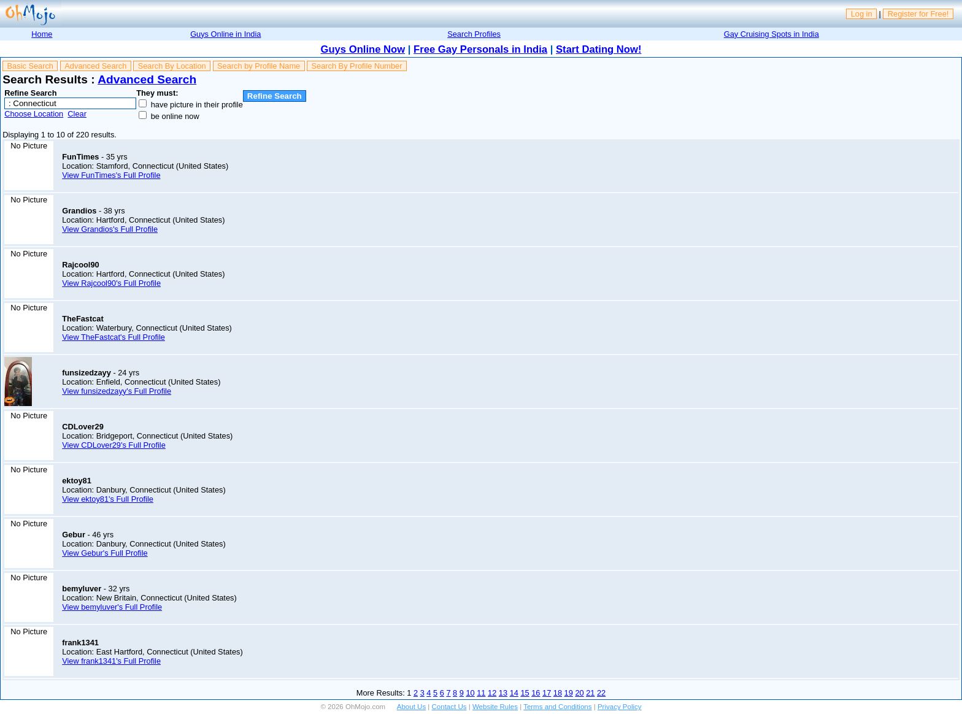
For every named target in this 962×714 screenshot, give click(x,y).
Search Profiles (474, 34)
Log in (861, 13)
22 (601, 692)
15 (524, 692)
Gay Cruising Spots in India (771, 34)
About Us (411, 706)
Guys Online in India (225, 34)
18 (557, 692)
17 (546, 692)
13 (503, 692)
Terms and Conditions (557, 706)
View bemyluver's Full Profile (112, 607)
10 (470, 692)
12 (492, 692)
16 (535, 692)
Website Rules (495, 706)
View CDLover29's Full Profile (114, 445)
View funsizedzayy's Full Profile (116, 391)
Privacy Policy (620, 706)
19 (568, 692)
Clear (77, 113)
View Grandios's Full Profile (110, 229)
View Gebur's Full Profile (104, 553)
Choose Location (33, 113)
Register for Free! (918, 13)
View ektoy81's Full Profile (107, 499)
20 (579, 692)
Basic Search (30, 66)
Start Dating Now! (598, 49)
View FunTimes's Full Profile (111, 175)
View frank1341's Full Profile (111, 661)
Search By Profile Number (357, 66)
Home (41, 34)
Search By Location (172, 66)
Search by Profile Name (258, 66)
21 (590, 692)
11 (481, 692)
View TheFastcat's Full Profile (113, 337)
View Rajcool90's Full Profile (111, 283)
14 (514, 692)
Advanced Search (95, 66)
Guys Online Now (363, 49)
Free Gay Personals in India (480, 49)
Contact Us (449, 706)
